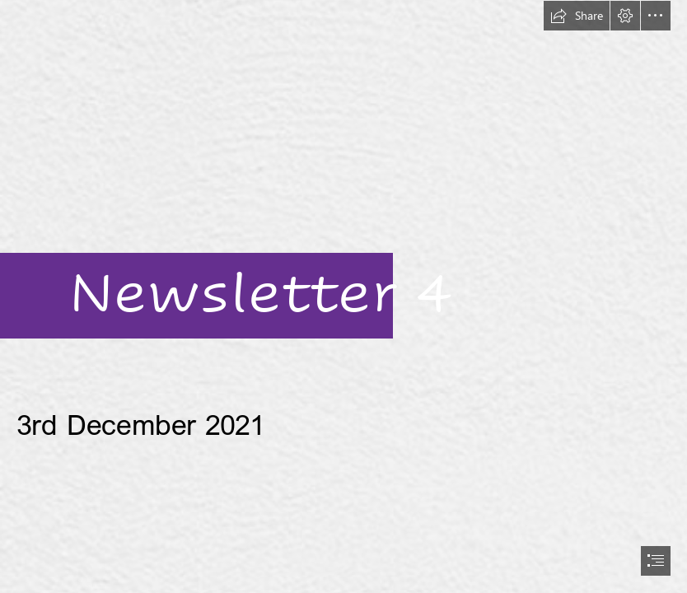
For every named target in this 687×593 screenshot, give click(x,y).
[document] (343, 296)
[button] (577, 15)
